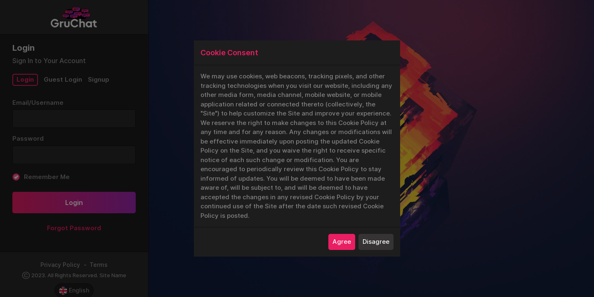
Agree (341, 241)
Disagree (376, 241)
